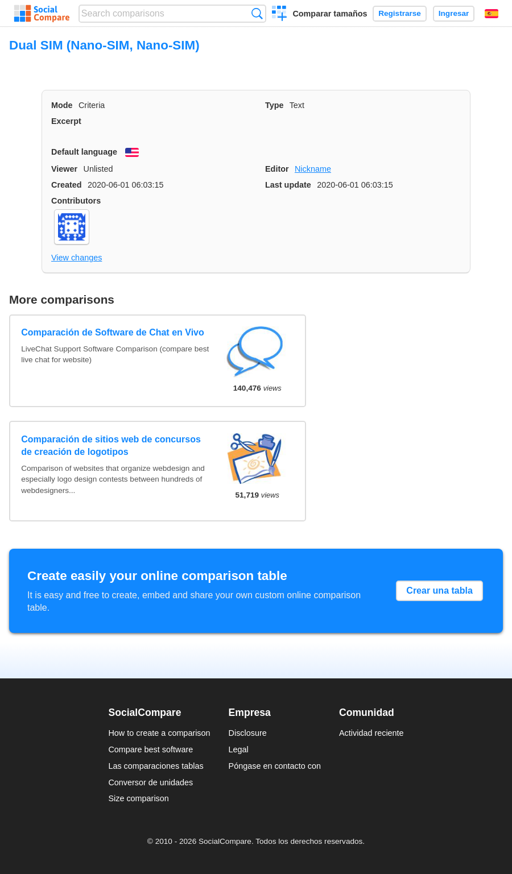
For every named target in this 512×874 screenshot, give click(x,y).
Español (491, 13)
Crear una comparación (279, 15)
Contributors (76, 200)
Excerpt (66, 121)
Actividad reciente (371, 733)
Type (274, 105)
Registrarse (399, 13)
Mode (62, 105)
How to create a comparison (159, 733)
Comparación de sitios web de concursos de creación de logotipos (111, 445)
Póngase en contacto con (275, 766)
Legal (239, 749)
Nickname (313, 168)
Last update (288, 184)
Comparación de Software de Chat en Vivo (112, 332)
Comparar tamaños (329, 13)
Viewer (64, 168)
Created (66, 184)
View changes (76, 257)
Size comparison (138, 798)
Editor (277, 168)
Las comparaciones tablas (155, 766)
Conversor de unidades (150, 782)
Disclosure (248, 733)
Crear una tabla (439, 590)
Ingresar (454, 13)
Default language (84, 151)
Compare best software (150, 749)
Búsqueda (256, 13)
